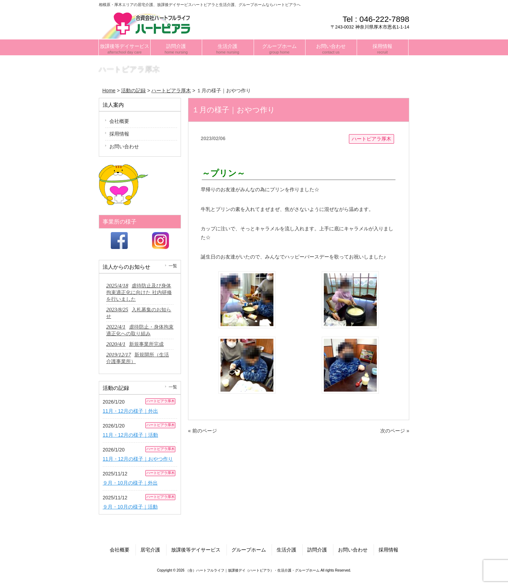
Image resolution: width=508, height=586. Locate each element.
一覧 (173, 265)
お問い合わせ (124, 146)
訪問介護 (317, 550)
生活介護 (286, 550)
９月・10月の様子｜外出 (130, 483)
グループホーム (248, 550)
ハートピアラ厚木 (371, 139)
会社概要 (119, 121)
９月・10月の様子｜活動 (130, 507)
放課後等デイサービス (195, 550)
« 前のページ (202, 431)
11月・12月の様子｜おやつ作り (138, 459)
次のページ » (394, 431)
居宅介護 (150, 550)
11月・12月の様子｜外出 (130, 411)
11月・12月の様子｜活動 (130, 435)
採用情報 (119, 134)
